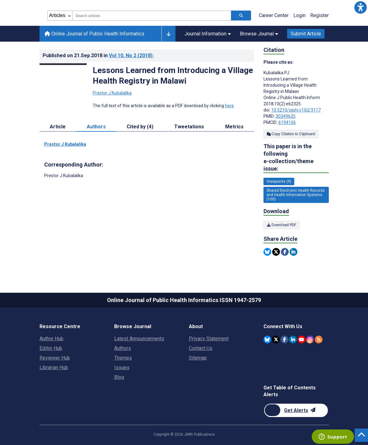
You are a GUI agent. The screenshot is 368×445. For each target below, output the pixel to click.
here (229, 105)
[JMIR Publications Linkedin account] (293, 339)
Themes (123, 358)
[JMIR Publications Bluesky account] (267, 339)
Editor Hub (51, 348)
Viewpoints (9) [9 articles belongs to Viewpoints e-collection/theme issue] (279, 181)
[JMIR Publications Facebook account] (284, 339)
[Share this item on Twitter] (276, 252)
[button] (360, 7)
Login (299, 15)
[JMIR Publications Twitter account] (276, 339)
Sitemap (198, 358)
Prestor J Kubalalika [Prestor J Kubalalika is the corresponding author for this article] (63, 175)
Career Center (274, 15)
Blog (119, 377)
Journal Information (207, 34)
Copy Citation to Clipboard (291, 134)
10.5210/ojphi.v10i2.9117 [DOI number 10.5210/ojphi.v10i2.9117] (296, 110)
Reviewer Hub (55, 358)
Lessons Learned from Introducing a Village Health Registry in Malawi (173, 75)
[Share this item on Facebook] (285, 252)
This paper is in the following (296, 157)
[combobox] (151, 16)
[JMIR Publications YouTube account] (301, 339)
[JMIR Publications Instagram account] (310, 339)
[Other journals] (168, 33)
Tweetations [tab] (189, 127)
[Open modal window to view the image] (63, 64)
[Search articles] (241, 16)
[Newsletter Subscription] (296, 410)
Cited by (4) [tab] (140, 127)
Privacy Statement (209, 339)
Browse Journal (259, 34)
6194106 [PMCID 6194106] (287, 122)
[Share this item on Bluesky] (267, 252)
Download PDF (281, 225)
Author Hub (51, 339)
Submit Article (306, 34)
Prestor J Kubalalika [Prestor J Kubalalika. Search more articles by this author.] (112, 92)
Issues (121, 367)
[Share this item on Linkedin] (293, 252)
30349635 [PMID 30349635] (286, 116)
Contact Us (200, 348)
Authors (122, 348)
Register (319, 15)
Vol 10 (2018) (131, 55)
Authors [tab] (96, 127)
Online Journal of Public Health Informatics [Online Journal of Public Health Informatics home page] (94, 34)
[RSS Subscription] (319, 339)
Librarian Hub (54, 367)
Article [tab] (58, 127)
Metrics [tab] (234, 127)
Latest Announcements (139, 339)
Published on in (98, 55)
